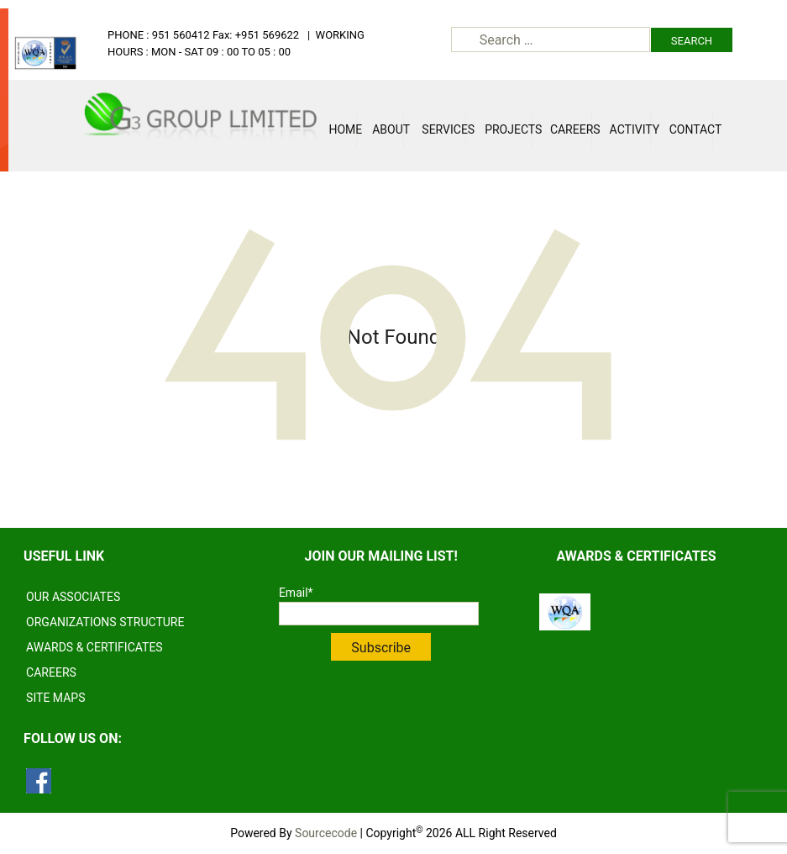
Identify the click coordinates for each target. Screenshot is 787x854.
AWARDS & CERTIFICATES (94, 647)
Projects (509, 129)
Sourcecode (326, 833)
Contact (691, 129)
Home (342, 129)
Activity (631, 129)
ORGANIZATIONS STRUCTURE (105, 622)
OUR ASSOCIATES (73, 597)
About (388, 129)
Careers (571, 129)
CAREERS (51, 672)
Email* (379, 605)
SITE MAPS (55, 697)
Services (443, 129)
